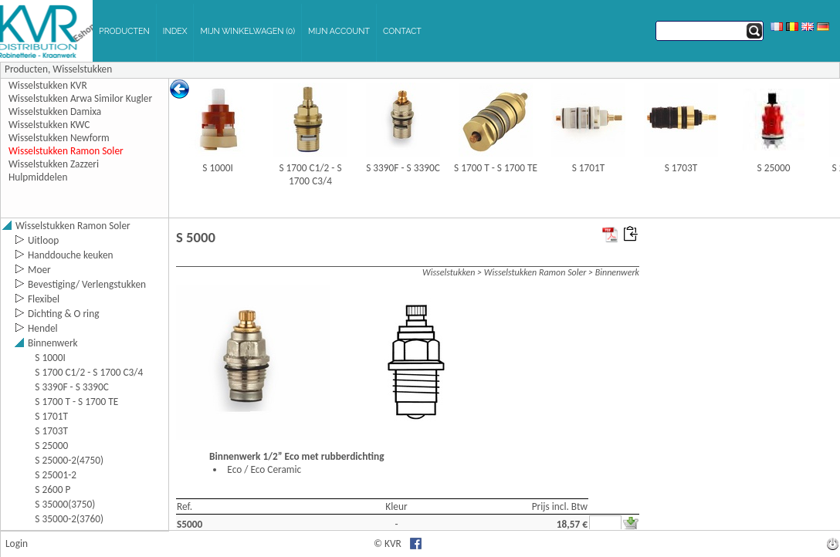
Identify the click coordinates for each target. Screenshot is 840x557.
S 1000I (217, 167)
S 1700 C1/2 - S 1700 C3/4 (310, 174)
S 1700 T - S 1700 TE (495, 167)
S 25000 (774, 167)
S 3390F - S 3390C (403, 167)
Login (16, 543)
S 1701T (588, 167)
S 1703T (681, 167)
